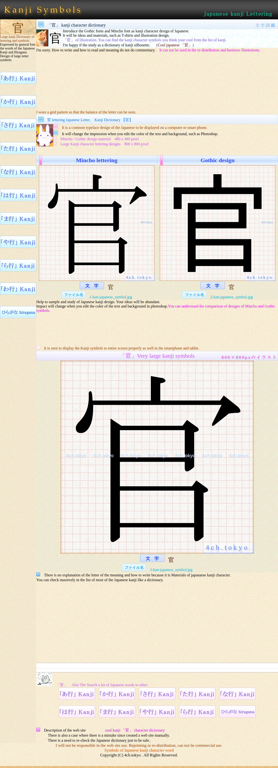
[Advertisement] (157, 81)
